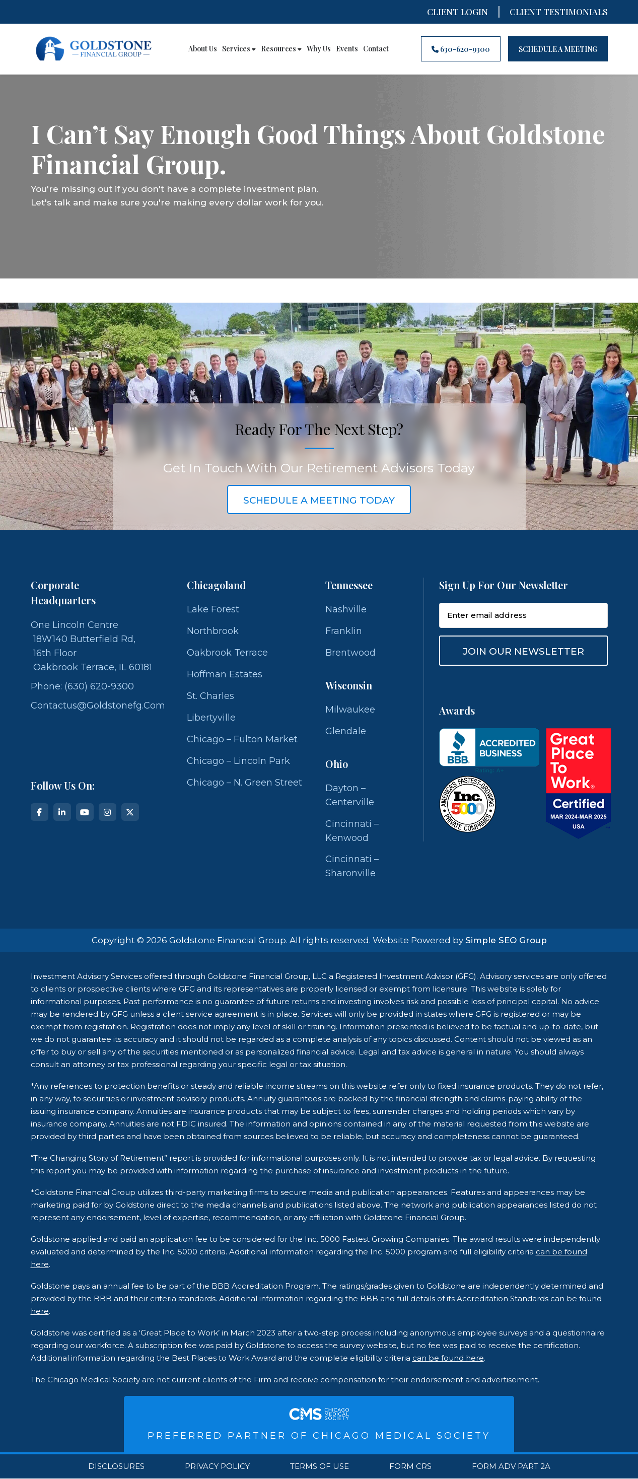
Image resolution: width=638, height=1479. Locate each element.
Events (347, 48)
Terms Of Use (319, 1466)
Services (239, 48)
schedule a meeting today (319, 500)
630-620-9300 (461, 49)
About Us (202, 48)
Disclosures (116, 1466)
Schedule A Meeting (558, 49)
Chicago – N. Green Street (244, 783)
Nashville (346, 609)
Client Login (457, 11)
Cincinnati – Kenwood (352, 831)
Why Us (319, 48)
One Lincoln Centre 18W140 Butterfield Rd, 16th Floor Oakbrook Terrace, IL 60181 (91, 646)
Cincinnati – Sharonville (352, 867)
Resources (281, 48)
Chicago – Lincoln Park (238, 761)
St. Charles (210, 696)
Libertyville (211, 718)
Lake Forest (213, 609)
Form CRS (410, 1466)
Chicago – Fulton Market (242, 739)
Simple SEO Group (506, 941)
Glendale (345, 731)
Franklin (343, 631)
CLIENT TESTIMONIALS (559, 11)
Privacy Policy (217, 1466)
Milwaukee (350, 710)
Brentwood (350, 653)
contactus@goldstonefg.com (98, 705)
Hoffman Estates (224, 674)
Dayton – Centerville (349, 795)
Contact (376, 48)
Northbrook (213, 631)
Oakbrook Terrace (227, 653)
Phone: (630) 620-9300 (82, 686)
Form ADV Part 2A (511, 1466)
